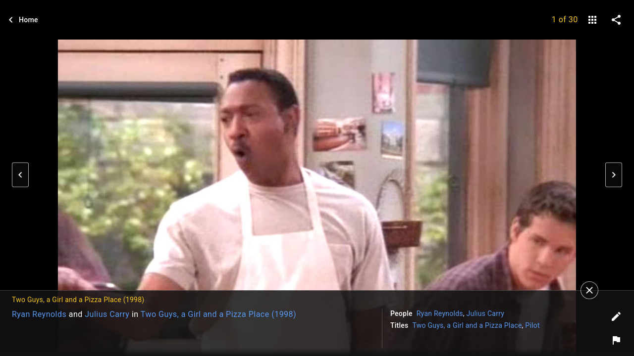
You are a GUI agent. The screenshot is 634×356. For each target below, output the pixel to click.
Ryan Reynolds (39, 314)
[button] (20, 175)
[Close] (589, 290)
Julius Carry (107, 314)
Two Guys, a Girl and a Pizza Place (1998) (218, 314)
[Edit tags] (616, 316)
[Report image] (616, 340)
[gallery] (592, 20)
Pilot (532, 325)
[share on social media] (616, 20)
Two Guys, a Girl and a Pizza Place (467, 325)
